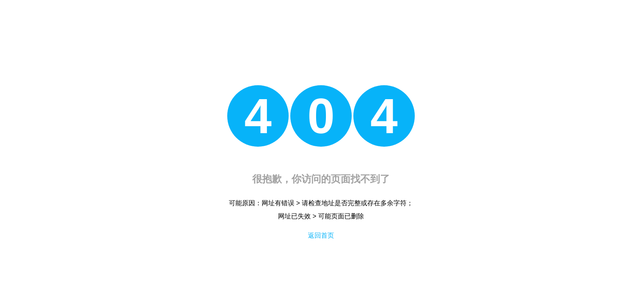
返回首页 (321, 235)
